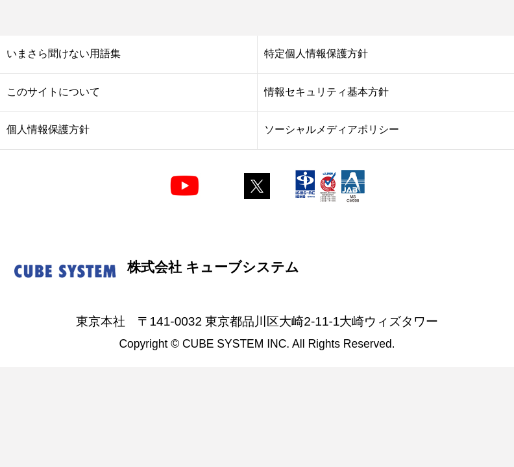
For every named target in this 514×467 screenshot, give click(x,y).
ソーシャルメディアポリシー (331, 129)
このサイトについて (53, 91)
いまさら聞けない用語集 (63, 53)
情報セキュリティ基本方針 (326, 91)
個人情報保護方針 (48, 129)
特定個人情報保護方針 (316, 53)
